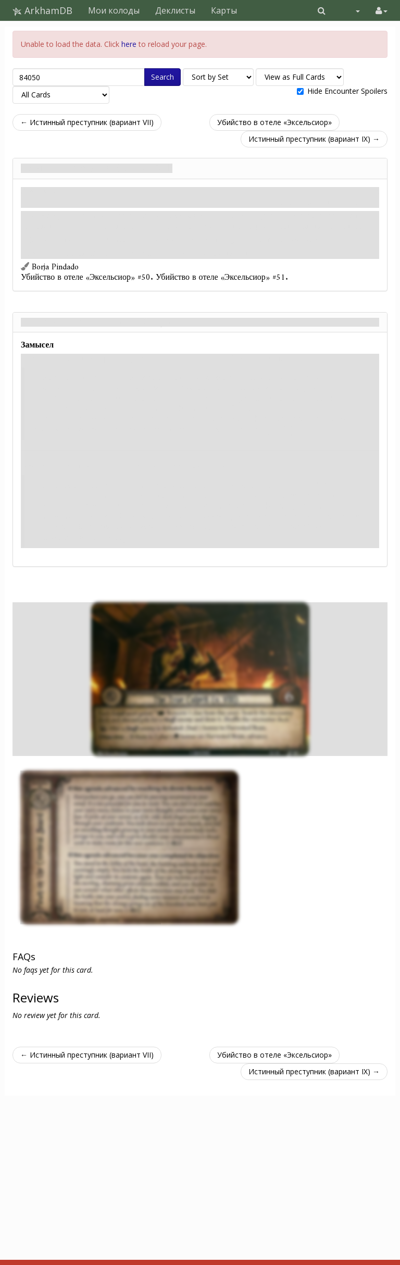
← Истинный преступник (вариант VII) (87, 122)
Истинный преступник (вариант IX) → (314, 139)
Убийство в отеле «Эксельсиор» (274, 122)
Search (162, 77)
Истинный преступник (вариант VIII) (96, 168)
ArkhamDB (42, 10)
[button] (321, 10)
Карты (224, 10)
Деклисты (175, 10)
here (128, 44)
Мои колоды (114, 10)
